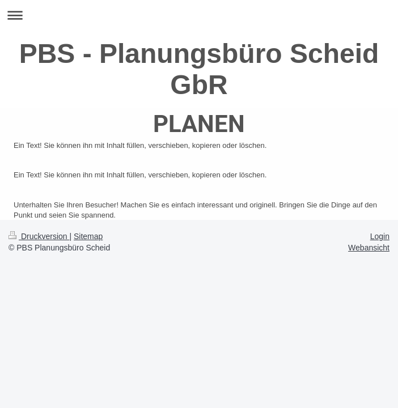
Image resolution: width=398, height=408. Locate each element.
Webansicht (368, 247)
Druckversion (39, 236)
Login (379, 236)
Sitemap (88, 236)
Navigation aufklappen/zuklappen (199, 15)
